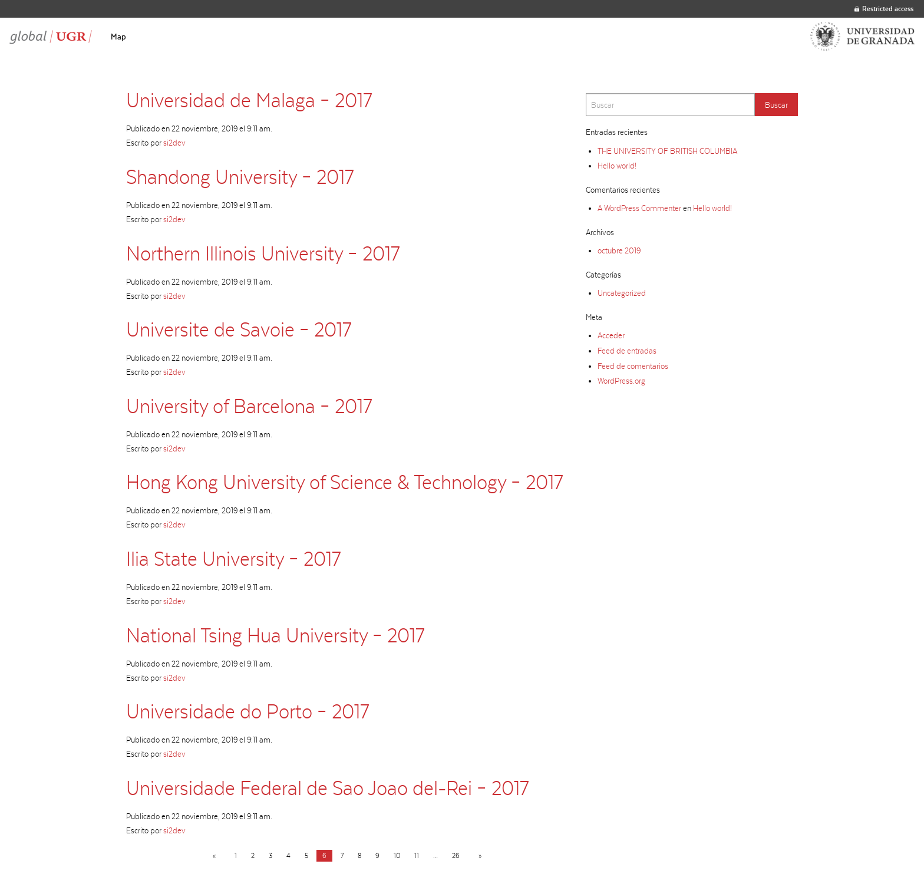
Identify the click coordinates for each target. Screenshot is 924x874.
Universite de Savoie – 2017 (238, 329)
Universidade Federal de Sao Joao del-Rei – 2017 (327, 788)
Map (118, 36)
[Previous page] (216, 855)
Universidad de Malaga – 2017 (249, 100)
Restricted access (883, 8)
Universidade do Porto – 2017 (247, 711)
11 (416, 856)
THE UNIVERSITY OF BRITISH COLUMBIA (667, 151)
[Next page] (477, 855)
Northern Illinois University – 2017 (263, 253)
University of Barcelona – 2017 (249, 406)
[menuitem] (118, 36)
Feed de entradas (627, 350)
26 (456, 856)
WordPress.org (621, 380)
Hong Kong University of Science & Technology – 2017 (344, 482)
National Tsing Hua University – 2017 (275, 635)
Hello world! (617, 165)
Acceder (611, 335)
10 (397, 856)
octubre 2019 (619, 250)
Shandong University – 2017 (240, 176)
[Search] (670, 104)
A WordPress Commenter (639, 208)
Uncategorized (622, 293)
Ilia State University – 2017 (233, 558)
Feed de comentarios (633, 366)
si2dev (174, 142)
